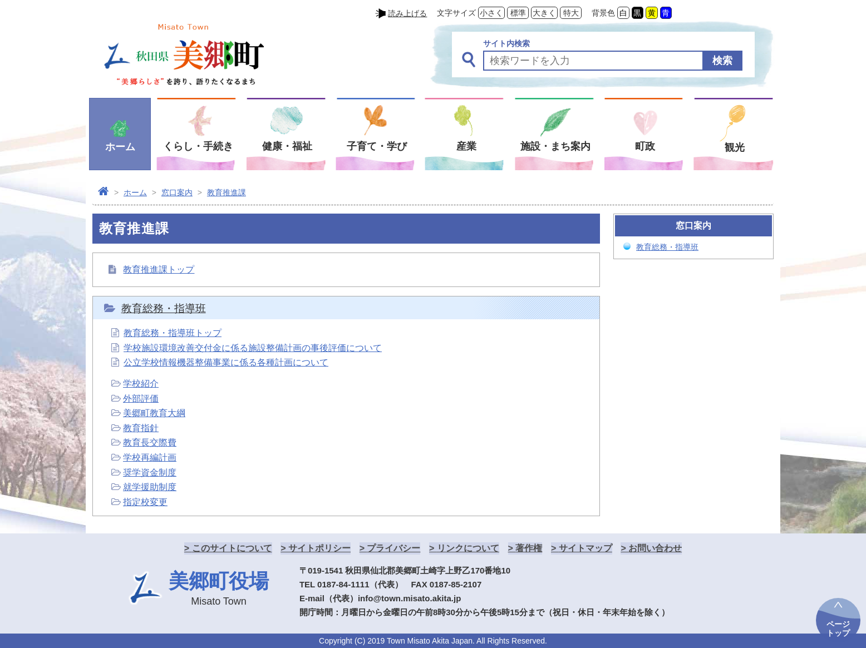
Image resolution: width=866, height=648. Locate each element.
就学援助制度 (149, 487)
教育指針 (141, 428)
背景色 (603, 12)
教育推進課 (226, 192)
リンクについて (468, 548)
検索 (722, 60)
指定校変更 (145, 502)
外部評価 (141, 398)
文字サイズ (456, 12)
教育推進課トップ (158, 269)
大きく (544, 12)
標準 (518, 12)
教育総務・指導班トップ (173, 333)
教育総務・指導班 (163, 308)
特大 (571, 12)
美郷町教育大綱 (154, 413)
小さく (491, 12)
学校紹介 (141, 383)
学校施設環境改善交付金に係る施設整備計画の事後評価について (253, 348)
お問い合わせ (655, 548)
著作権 (528, 548)
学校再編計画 (149, 457)
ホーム (135, 192)
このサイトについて (232, 548)
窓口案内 (177, 192)
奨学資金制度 (149, 472)
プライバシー (393, 548)
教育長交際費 (149, 442)
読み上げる (407, 13)
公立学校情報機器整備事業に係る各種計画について (226, 362)
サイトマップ (585, 548)
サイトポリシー (319, 548)
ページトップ (838, 628)
